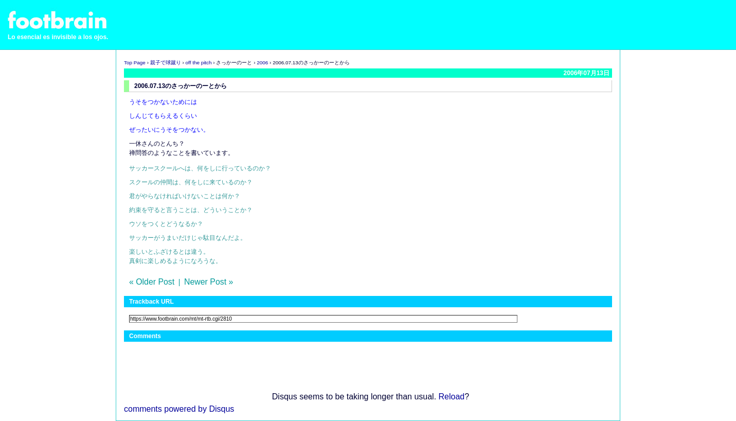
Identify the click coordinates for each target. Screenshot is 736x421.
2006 (262, 62)
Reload (452, 396)
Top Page (135, 62)
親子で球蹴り (165, 62)
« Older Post (151, 281)
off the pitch (199, 62)
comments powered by (179, 409)
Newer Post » (208, 281)
